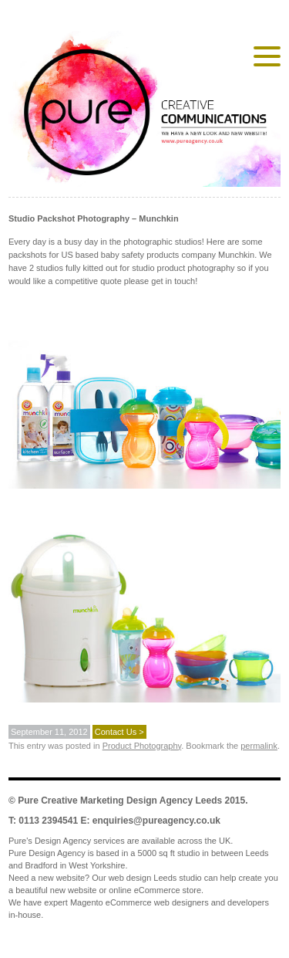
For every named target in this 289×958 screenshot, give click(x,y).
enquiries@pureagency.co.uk (156, 820)
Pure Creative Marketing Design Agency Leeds (120, 800)
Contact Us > (119, 731)
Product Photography (142, 745)
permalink (258, 745)
